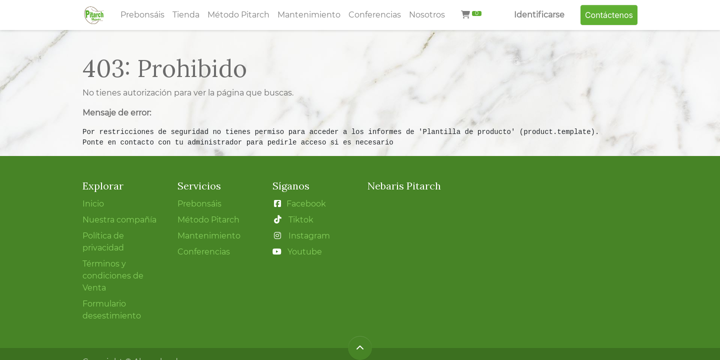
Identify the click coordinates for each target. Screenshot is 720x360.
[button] (360, 348)
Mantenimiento (209, 235)
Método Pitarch (210, 219)
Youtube (305, 251)
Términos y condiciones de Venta (113, 275)
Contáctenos (609, 15)
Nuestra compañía (119, 219)
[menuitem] (142, 15)
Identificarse (539, 15)
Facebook (306, 203)
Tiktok (301, 219)
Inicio (93, 203)
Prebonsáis (200, 203)
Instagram (309, 235)
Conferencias (204, 251)
